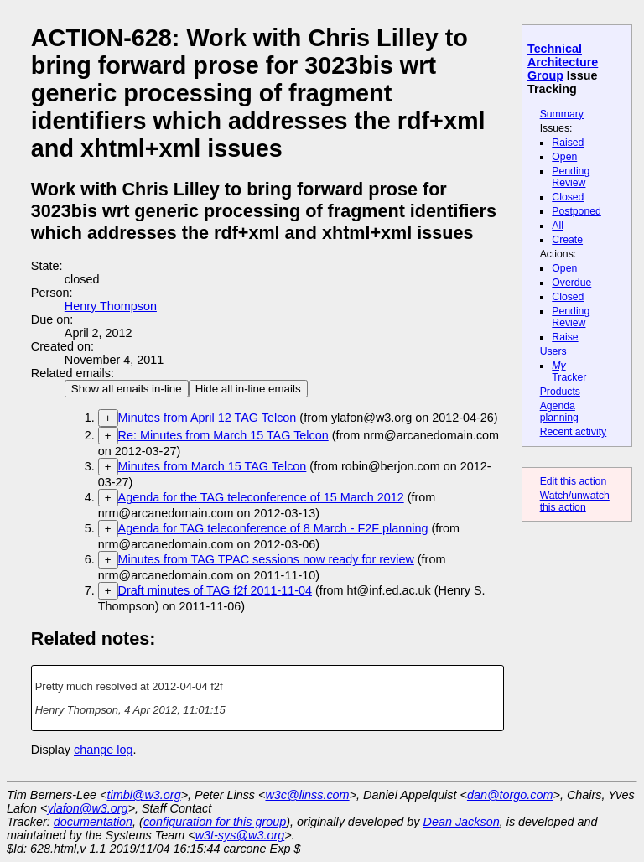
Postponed (576, 211)
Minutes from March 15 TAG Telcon (212, 466)
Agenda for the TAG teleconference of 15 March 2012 (261, 497)
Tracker (569, 371)
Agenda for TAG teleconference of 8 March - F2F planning (273, 528)
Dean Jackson (461, 821)
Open (564, 157)
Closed (568, 197)
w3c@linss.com (307, 795)
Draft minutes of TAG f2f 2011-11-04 (215, 590)
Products (560, 391)
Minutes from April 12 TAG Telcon (207, 417)
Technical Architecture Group (562, 62)
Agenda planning (559, 411)
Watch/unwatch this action (575, 501)
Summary (562, 114)
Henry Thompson (111, 306)
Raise (565, 337)
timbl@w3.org (143, 795)
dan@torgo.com (510, 795)
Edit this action (573, 481)
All (558, 225)
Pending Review (570, 177)
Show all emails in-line (126, 388)
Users (553, 351)
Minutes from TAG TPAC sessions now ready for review (266, 559)
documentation (93, 821)
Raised (568, 142)
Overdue (571, 282)
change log (103, 749)
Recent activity (573, 432)
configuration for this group (214, 821)
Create (567, 240)
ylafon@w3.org (87, 808)
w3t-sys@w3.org (240, 835)
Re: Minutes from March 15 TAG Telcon (223, 435)
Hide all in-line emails (248, 388)
